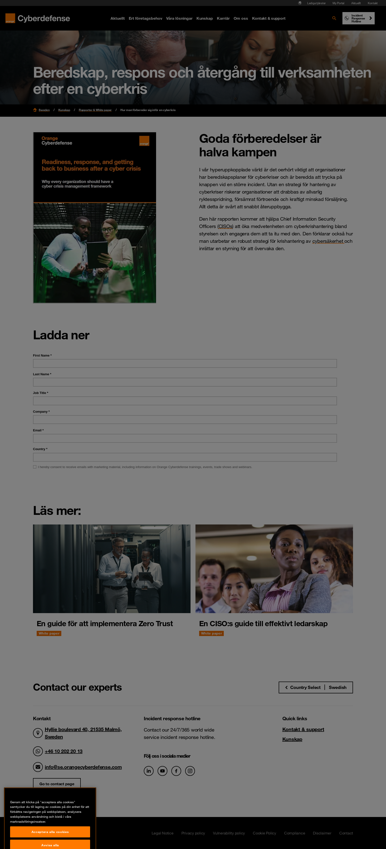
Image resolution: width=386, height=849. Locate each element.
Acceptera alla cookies (50, 843)
